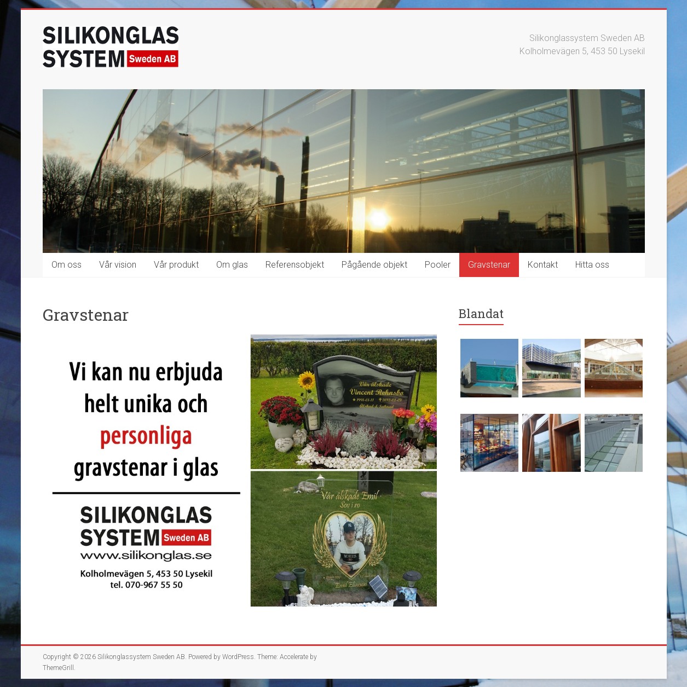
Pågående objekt (374, 264)
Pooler (438, 264)
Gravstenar (489, 264)
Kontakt (543, 264)
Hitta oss (592, 264)
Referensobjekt (294, 264)
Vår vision (117, 264)
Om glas (232, 264)
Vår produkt (176, 264)
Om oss (66, 264)
